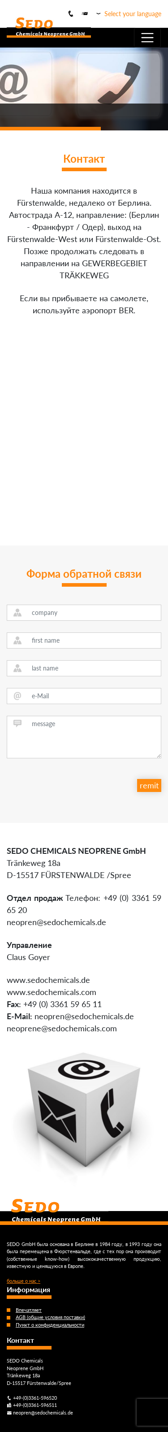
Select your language (132, 13)
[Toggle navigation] (147, 38)
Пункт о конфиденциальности (50, 1325)
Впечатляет (29, 1310)
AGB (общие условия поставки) (50, 1317)
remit (149, 785)
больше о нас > (23, 1281)
